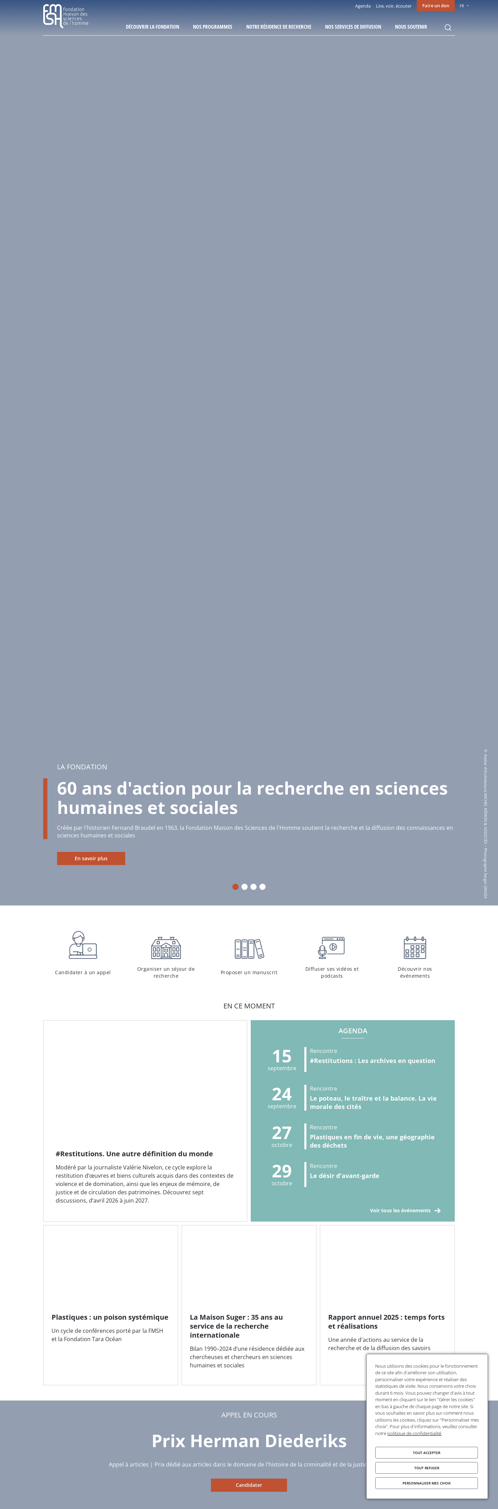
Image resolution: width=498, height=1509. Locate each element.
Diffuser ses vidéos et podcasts (332, 953)
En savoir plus (91, 858)
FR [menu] (462, 5)
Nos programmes (212, 26)
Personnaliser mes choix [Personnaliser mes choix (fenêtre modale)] (427, 1483)
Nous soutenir (411, 26)
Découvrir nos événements (415, 953)
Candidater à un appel (83, 953)
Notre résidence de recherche (278, 26)
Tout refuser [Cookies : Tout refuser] (426, 1467)
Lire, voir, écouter (394, 6)
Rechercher (447, 27)
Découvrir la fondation (152, 26)
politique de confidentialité (414, 1433)
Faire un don (435, 5)
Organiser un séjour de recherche (166, 953)
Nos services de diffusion (353, 26)
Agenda (363, 6)
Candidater (249, 1485)
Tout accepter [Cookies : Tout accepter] (426, 1452)
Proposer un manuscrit (249, 953)
